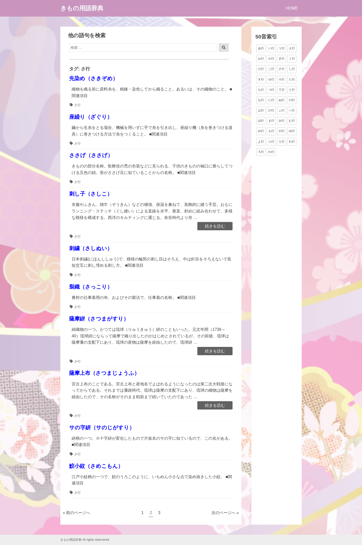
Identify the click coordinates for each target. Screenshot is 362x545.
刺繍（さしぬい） (90, 248)
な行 (261, 100)
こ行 (271, 69)
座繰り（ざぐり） (90, 117)
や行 (282, 131)
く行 (292, 58)
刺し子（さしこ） (90, 194)
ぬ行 (282, 100)
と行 (292, 90)
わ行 (271, 152)
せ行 (271, 79)
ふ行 (282, 110)
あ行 (261, 48)
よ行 (261, 141)
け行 (261, 69)
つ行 (271, 90)
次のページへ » (225, 513)
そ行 (282, 79)
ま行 (271, 120)
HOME (292, 8)
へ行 (292, 110)
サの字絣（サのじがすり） (101, 427)
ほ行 (261, 120)
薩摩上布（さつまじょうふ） (104, 373)
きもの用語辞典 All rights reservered (84, 539)
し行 (292, 69)
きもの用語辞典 (81, 8)
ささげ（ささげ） (91, 155)
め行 (261, 131)
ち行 (261, 90)
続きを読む (215, 226)
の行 (292, 100)
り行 (282, 141)
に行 (271, 100)
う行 (282, 48)
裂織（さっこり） (90, 287)
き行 (282, 58)
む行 (292, 120)
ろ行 (261, 152)
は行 (261, 110)
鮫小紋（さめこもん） (96, 466)
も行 (271, 131)
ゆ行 (292, 131)
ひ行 (271, 110)
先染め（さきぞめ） (93, 78)
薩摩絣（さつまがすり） (99, 319)
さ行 (77, 105)
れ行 (292, 141)
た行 (292, 79)
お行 (261, 58)
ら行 (271, 141)
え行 (292, 48)
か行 (271, 58)
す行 (261, 79)
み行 (282, 120)
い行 (271, 48)
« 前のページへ (76, 513)
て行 (282, 90)
